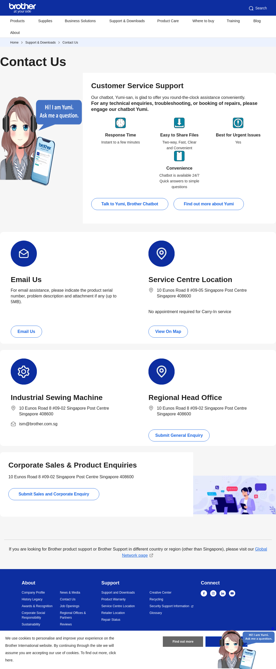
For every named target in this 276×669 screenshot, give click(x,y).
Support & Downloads (127, 21)
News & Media (70, 592)
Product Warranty (113, 599)
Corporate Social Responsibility (33, 615)
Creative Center (160, 592)
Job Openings (69, 606)
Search (257, 8)
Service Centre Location (118, 606)
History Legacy (32, 599)
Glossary (156, 613)
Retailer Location (113, 613)
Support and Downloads (118, 592)
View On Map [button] (168, 331)
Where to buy (203, 21)
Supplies (45, 21)
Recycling (156, 599)
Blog (257, 21)
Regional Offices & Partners (73, 615)
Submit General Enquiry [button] (179, 435)
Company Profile (33, 592)
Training (233, 21)
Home (14, 42)
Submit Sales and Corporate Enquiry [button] (54, 494)
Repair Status (110, 620)
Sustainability (31, 624)
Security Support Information (169, 606)
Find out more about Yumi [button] (209, 204)
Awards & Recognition (37, 606)
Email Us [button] (26, 331)
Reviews (66, 624)
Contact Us (70, 42)
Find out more (182, 641)
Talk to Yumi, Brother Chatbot (129, 204)
